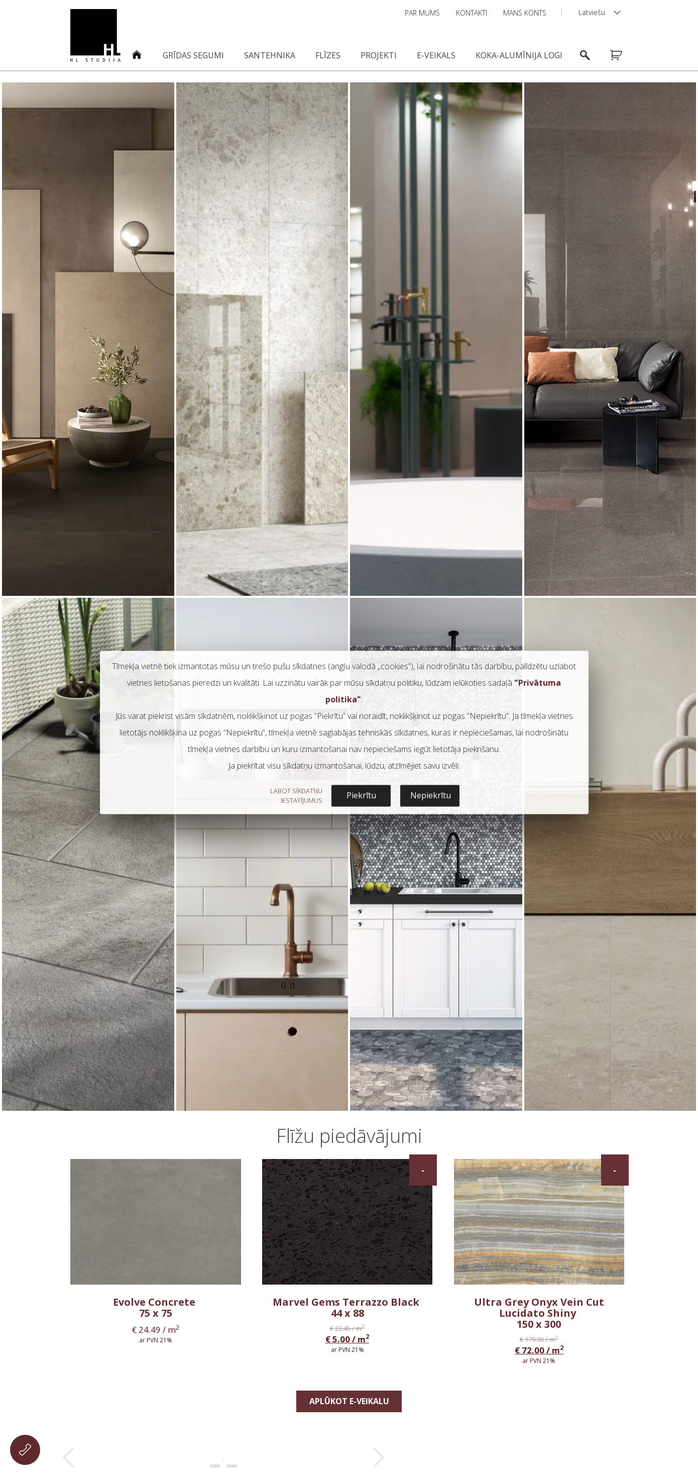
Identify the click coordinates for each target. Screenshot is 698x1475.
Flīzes (327, 55)
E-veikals (436, 55)
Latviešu (591, 12)
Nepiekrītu (430, 795)
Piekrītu (361, 795)
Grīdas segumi (193, 55)
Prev (68, 1457)
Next (378, 1457)
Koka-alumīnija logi (519, 55)
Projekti (379, 55)
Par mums (422, 13)
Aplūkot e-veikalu (349, 1401)
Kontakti (471, 13)
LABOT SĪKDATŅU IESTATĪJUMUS (296, 795)
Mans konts (524, 13)
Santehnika (269, 55)
